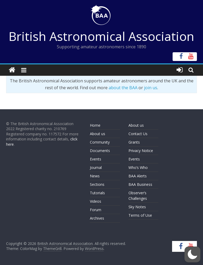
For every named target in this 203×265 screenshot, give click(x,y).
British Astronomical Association (101, 36)
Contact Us (137, 133)
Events (95, 159)
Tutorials (97, 192)
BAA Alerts (137, 175)
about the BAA (123, 88)
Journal (96, 167)
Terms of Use (140, 215)
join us (150, 88)
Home (95, 125)
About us (97, 133)
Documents (100, 150)
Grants (134, 142)
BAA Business (140, 184)
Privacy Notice (140, 150)
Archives (97, 218)
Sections (97, 184)
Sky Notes (137, 206)
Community (100, 142)
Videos (95, 201)
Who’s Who (138, 167)
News (95, 175)
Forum (95, 209)
